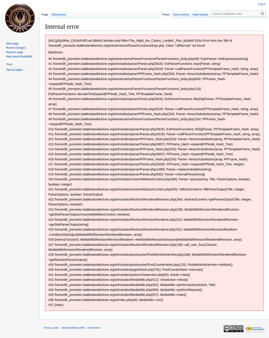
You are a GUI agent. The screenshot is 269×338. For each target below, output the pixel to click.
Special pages (14, 69)
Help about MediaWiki (19, 56)
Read (166, 14)
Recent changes (16, 47)
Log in (261, 4)
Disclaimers (94, 327)
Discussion (59, 14)
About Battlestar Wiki (73, 327)
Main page (12, 43)
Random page (14, 52)
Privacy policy (51, 327)
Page (44, 14)
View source (181, 14)
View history (200, 14)
